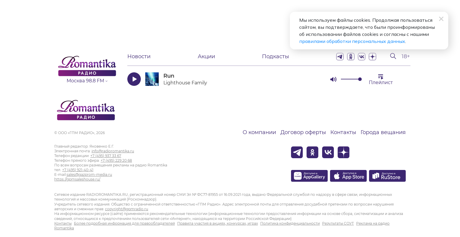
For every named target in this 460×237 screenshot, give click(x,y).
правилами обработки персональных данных (352, 41)
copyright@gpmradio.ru (126, 209)
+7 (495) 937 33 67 (105, 155)
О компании (259, 132)
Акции (206, 56)
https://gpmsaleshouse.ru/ (77, 179)
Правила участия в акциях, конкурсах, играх (217, 223)
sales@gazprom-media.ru (89, 174)
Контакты (343, 132)
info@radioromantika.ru (113, 151)
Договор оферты (303, 132)
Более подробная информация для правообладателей (124, 223)
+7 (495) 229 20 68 (116, 160)
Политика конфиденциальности (290, 223)
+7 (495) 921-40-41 (77, 170)
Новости (138, 56)
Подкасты (275, 56)
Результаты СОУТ (338, 223)
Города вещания (383, 132)
